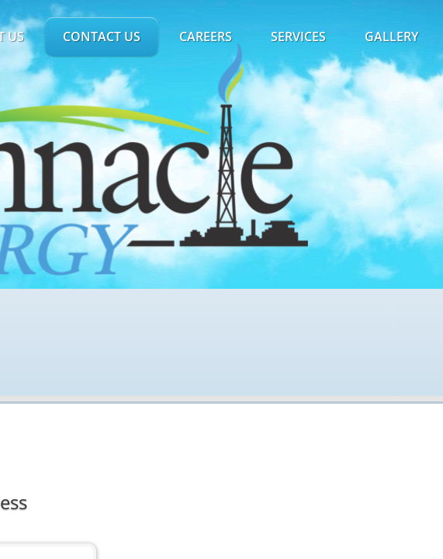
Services (298, 36)
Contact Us (101, 36)
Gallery (391, 36)
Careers (205, 36)
